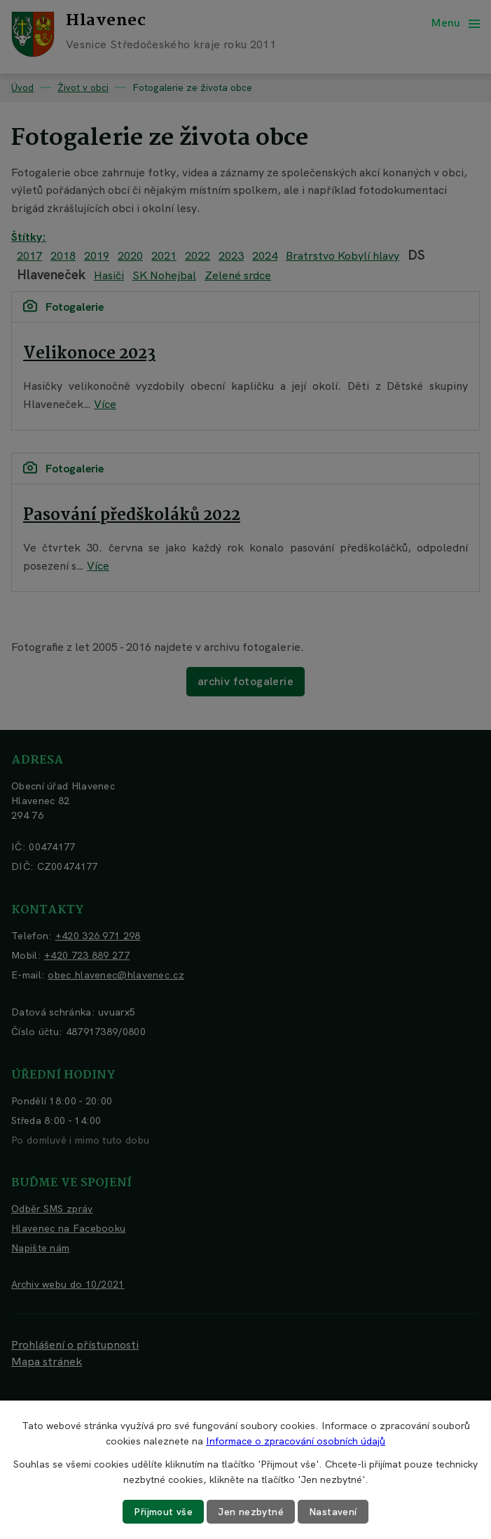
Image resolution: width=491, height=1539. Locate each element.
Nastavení (333, 1511)
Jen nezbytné (251, 1511)
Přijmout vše (163, 1511)
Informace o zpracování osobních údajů (295, 1441)
